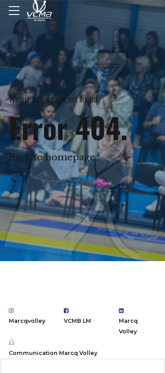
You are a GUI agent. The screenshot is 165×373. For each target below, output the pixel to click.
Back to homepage (52, 157)
